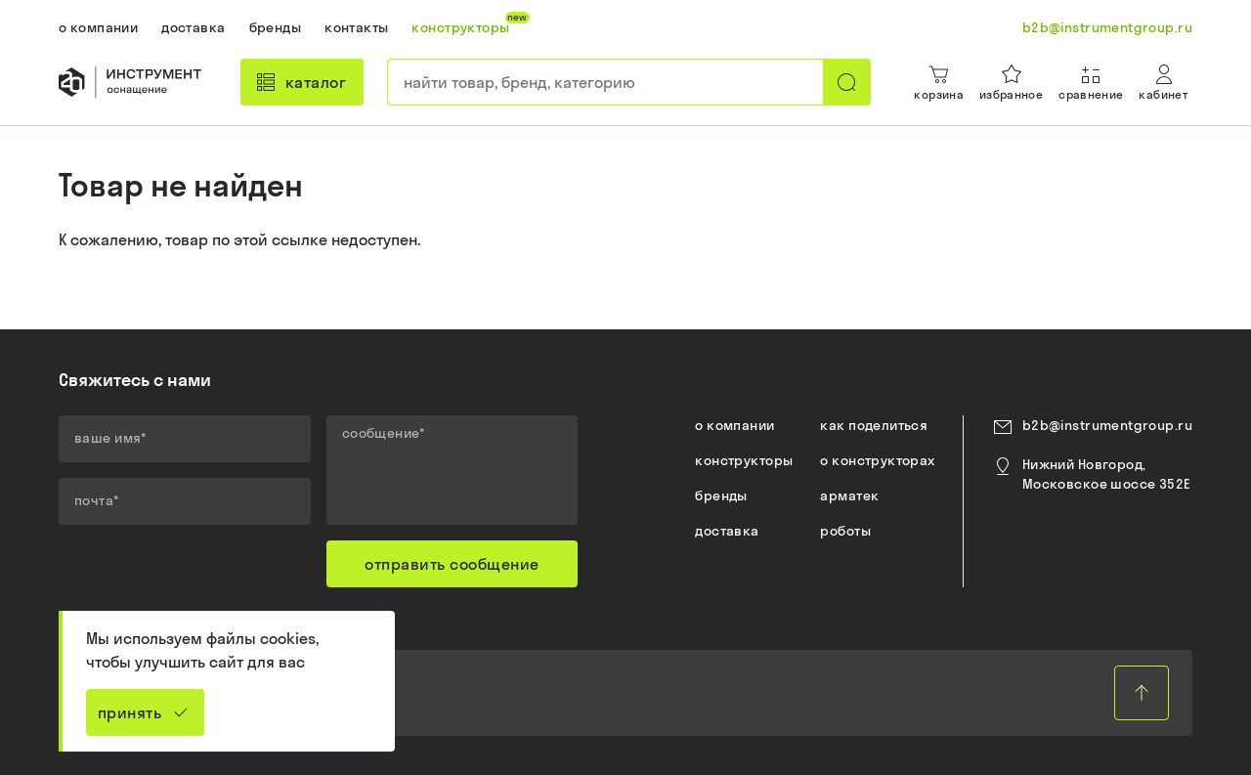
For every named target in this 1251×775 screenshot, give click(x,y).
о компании (734, 425)
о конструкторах (877, 460)
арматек (849, 495)
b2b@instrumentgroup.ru (1107, 425)
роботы (845, 530)
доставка (726, 530)
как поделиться (873, 425)
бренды (721, 495)
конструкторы (744, 460)
